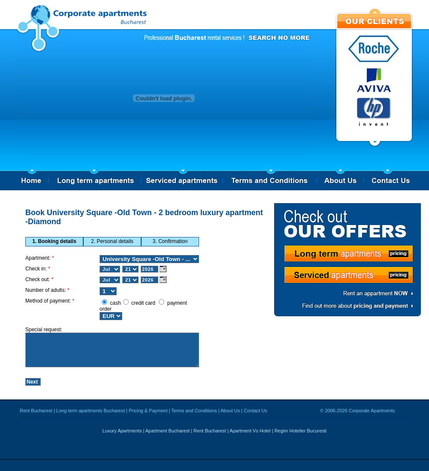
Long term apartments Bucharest (90, 413)
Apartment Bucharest (167, 433)
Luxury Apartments (122, 433)
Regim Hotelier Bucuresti (301, 433)
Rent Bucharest (36, 413)
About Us (230, 413)
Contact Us (255, 413)
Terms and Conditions (194, 413)
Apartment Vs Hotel (250, 433)
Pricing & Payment (148, 413)
